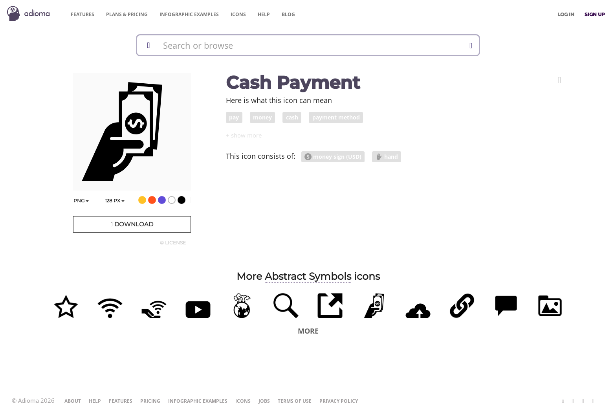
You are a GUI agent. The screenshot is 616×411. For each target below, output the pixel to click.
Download (131, 224)
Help (264, 14)
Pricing (127, 14)
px (115, 201)
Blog (288, 14)
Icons (238, 14)
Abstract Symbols (308, 276)
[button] (559, 80)
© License (173, 243)
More (308, 331)
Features (82, 14)
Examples (189, 14)
